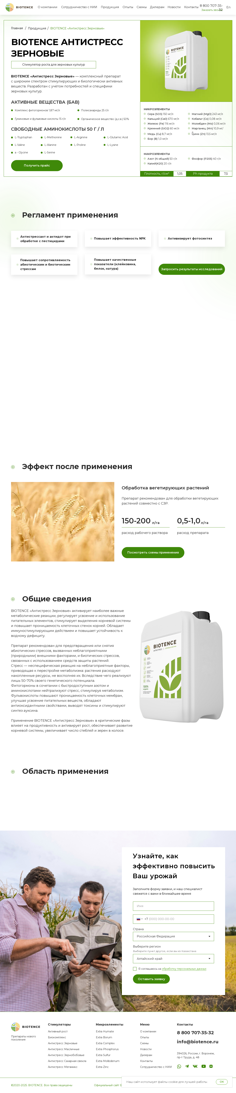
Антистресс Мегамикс (62, 1067)
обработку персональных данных (184, 968)
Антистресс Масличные (63, 1049)
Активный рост (58, 1031)
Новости (174, 7)
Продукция (110, 7)
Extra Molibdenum (107, 1061)
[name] (173, 906)
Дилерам (157, 7)
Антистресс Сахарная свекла (67, 1061)
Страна (138, 929)
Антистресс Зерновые (62, 1043)
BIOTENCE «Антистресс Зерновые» (77, 28)
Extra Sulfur (103, 1055)
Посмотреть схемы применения (153, 552)
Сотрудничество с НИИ (79, 7)
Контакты (191, 7)
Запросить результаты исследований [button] (191, 269)
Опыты (128, 7)
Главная (17, 28)
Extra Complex (105, 1043)
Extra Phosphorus (107, 1049)
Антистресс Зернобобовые (66, 1055)
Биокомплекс (57, 1037)
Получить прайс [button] (37, 165)
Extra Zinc (102, 1067)
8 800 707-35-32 (195, 1032)
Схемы (142, 7)
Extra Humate (105, 1031)
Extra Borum (104, 1037)
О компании (47, 7)
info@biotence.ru (197, 1041)
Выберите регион (147, 946)
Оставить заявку (151, 979)
